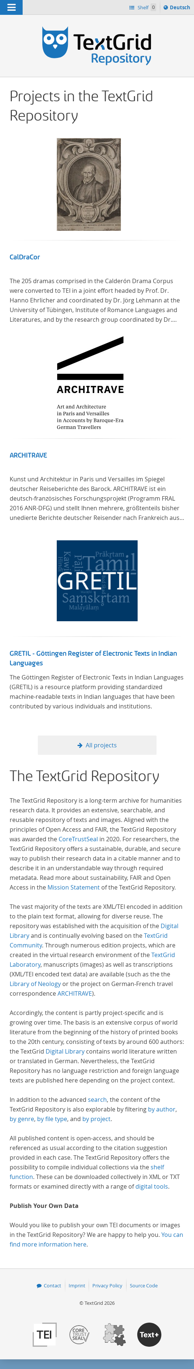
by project (96, 1119)
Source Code (144, 1285)
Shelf (146, 7)
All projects (101, 745)
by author (161, 1109)
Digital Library (65, 1051)
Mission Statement (73, 887)
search (97, 1099)
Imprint (77, 1285)
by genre (22, 1119)
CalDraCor (25, 257)
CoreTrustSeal (78, 839)
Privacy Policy (107, 1285)
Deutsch (181, 8)
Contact (52, 1285)
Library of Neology (35, 984)
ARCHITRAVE (28, 455)
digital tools (151, 1186)
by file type (52, 1119)
